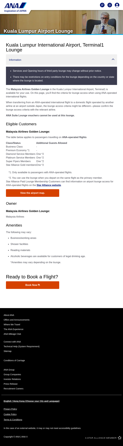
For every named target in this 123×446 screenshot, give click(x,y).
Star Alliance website (49, 185)
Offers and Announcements (16, 320)
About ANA (9, 315)
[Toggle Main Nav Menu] (109, 5)
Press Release (11, 384)
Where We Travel (12, 324)
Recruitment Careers (13, 388)
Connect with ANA (12, 342)
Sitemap (7, 351)
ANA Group (9, 370)
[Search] (102, 5)
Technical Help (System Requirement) (22, 346)
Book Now (32, 285)
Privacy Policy (10, 409)
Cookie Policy (10, 414)
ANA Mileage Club (12, 334)
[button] (61, 59)
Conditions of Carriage (14, 360)
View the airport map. (32, 193)
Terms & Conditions (13, 419)
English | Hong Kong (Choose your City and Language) (32, 401)
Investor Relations (12, 379)
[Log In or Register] (117, 5)
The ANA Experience (13, 329)
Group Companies (12, 374)
